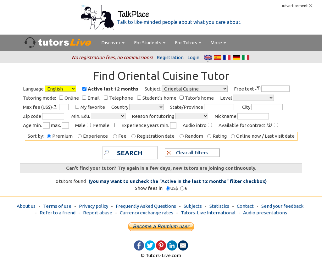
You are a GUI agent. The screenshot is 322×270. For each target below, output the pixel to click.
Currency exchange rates (146, 212)
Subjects (193, 206)
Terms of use (57, 206)
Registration (170, 57)
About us (26, 206)
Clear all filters (187, 152)
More (218, 42)
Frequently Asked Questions (146, 206)
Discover (113, 42)
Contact (245, 206)
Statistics (219, 206)
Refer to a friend (57, 212)
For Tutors (188, 42)
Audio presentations (265, 212)
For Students (149, 42)
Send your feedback (282, 206)
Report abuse (97, 212)
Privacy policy (93, 206)
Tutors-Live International (208, 212)
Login (193, 57)
